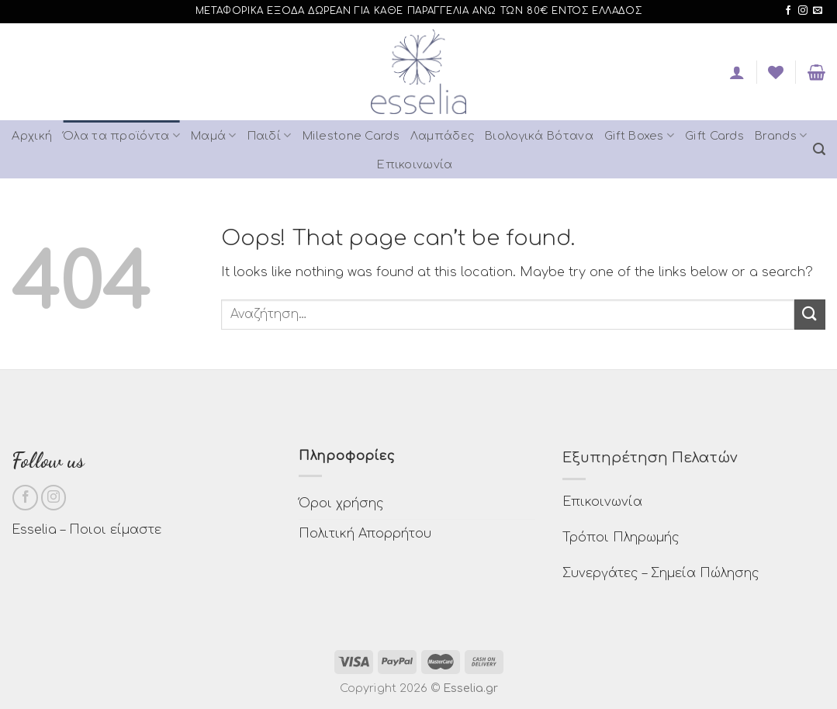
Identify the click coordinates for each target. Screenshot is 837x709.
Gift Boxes (639, 135)
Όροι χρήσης (341, 503)
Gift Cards (714, 136)
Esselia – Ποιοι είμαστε (86, 530)
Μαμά (214, 135)
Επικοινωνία (414, 164)
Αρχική (32, 136)
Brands (781, 135)
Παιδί (269, 135)
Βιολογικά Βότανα (539, 136)
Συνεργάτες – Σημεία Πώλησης (660, 573)
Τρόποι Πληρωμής (621, 538)
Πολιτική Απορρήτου (365, 534)
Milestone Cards (351, 136)
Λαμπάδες (442, 136)
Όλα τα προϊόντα (121, 135)
